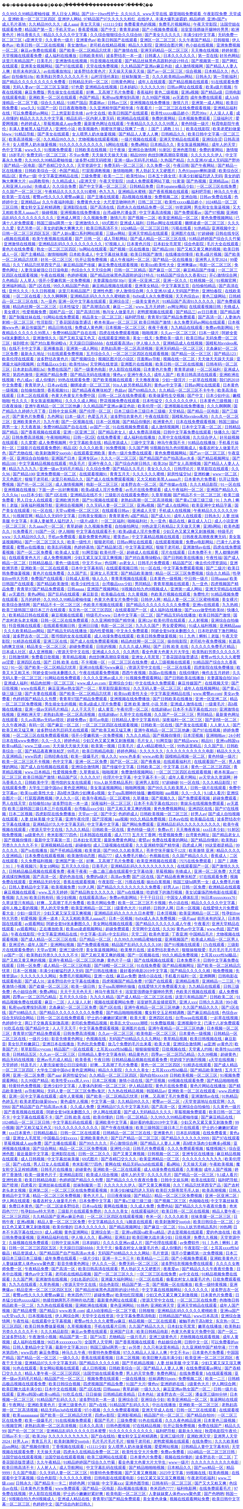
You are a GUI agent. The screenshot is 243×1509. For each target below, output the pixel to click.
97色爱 (77, 87)
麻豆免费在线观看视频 (118, 265)
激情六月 (181, 103)
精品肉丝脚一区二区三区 (35, 307)
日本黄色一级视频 (166, 578)
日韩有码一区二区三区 (172, 1483)
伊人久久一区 (67, 798)
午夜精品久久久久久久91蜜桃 (71, 191)
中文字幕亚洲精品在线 (58, 176)
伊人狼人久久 (148, 343)
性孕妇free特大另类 (38, 1211)
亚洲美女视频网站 (37, 66)
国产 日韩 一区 (88, 239)
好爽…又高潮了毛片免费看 (110, 92)
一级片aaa (186, 918)
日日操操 (93, 1394)
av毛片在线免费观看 (143, 490)
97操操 (94, 1483)
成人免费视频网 (52, 442)
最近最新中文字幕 (33, 1154)
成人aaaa (70, 24)
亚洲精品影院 (71, 1175)
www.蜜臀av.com (207, 694)
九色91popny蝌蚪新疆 (197, 171)
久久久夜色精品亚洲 (183, 1420)
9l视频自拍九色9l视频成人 (173, 448)
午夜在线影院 (157, 416)
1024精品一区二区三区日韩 (145, 228)
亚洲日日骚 (88, 626)
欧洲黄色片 (163, 422)
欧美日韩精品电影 (98, 751)
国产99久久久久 (93, 1143)
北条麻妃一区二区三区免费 (73, 1007)
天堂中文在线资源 (98, 1316)
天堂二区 (139, 934)
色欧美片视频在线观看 (171, 594)
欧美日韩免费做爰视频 (157, 636)
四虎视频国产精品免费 (122, 981)
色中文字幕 (12, 150)
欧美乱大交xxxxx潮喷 (129, 1023)
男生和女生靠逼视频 (212, 207)
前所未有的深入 (27, 71)
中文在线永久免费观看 (155, 683)
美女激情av (77, 45)
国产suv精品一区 (209, 1467)
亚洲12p (145, 620)
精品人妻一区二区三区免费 (61, 1222)
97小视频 (92, 1410)
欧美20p (160, 463)
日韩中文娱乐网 (63, 411)
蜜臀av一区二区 (166, 1101)
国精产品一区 (61, 312)
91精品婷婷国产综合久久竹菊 (215, 239)
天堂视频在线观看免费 (22, 56)
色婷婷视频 (77, 275)
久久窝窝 (29, 442)
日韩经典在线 (56, 756)
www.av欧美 (153, 756)
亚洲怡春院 (212, 291)
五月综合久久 (98, 354)
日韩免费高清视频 (28, 437)
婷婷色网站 (127, 751)
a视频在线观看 (17, 239)
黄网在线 (113, 1164)
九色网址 (55, 416)
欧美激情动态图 (81, 856)
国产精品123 (225, 354)
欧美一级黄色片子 (41, 1175)
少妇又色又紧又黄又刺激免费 (207, 1122)
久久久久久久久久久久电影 (190, 751)
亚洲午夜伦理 (77, 819)
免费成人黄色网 (89, 327)
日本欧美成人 (81, 254)
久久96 (22, 897)
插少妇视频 (66, 897)
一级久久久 (69, 1358)
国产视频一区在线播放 (130, 249)
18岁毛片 (17, 155)
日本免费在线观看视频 (45, 856)
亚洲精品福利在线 (53, 1237)
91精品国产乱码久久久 (57, 1399)
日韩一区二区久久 (94, 1154)
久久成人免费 (82, 1107)
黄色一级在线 (67, 563)
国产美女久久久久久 (163, 35)
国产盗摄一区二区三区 (49, 986)
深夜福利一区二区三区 (182, 720)
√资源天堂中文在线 (72, 652)
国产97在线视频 (206, 730)
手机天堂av (65, 29)
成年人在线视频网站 (202, 688)
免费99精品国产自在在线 (75, 333)
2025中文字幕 (171, 1473)
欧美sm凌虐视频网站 (85, 929)
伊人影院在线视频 (125, 369)
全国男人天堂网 (98, 1342)
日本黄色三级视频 (216, 401)
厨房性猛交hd (179, 474)
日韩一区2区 (84, 437)
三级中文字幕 (142, 442)
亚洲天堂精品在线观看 (179, 139)
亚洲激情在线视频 (71, 61)
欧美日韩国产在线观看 (117, 40)
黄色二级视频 (166, 92)
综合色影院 (194, 244)
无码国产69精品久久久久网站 (135, 1039)
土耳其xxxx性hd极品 (219, 955)
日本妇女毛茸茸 (167, 244)
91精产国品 (77, 103)
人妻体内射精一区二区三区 (102, 1086)
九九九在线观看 (23, 1284)
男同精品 (143, 584)
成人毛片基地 (14, 24)
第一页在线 (208, 56)
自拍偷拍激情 (33, 390)
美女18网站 (49, 866)
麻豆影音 (90, 594)
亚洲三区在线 (55, 641)
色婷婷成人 (31, 124)
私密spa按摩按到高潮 (121, 97)
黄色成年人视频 (74, 1101)
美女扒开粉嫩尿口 (24, 1044)
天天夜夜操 (31, 427)
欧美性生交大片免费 (140, 1452)
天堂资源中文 (89, 165)
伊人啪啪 (66, 531)
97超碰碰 (206, 233)
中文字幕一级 (103, 1101)
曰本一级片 (209, 333)
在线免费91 (202, 1441)
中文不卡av (92, 563)
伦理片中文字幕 (117, 777)
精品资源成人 (116, 442)
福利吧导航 (201, 191)
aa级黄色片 (35, 835)
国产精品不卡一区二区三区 (197, 495)
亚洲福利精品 (14, 286)
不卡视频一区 (93, 662)
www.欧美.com (71, 1311)
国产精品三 (186, 312)
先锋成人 (42, 186)
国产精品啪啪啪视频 (124, 1012)
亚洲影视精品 (129, 1415)
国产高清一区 (210, 317)
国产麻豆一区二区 (165, 270)
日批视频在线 (174, 1049)
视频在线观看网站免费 (114, 1002)
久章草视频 (161, 495)
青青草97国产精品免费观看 (171, 317)
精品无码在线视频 (18, 1060)
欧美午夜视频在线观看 (52, 239)
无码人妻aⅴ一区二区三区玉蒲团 (41, 87)
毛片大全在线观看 (223, 244)
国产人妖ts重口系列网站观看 (78, 233)
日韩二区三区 (150, 202)
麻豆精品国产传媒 (79, 265)
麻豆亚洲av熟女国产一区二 (72, 688)
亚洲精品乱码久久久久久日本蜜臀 (124, 913)
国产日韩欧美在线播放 (183, 558)
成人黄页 (106, 709)
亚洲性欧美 (12, 1180)
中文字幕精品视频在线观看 (43, 463)
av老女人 (127, 563)
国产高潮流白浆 (96, 307)
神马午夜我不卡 (171, 442)
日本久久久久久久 (179, 56)
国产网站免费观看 (138, 824)
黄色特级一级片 (195, 124)
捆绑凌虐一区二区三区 (205, 223)
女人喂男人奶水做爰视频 (94, 134)
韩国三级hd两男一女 (55, 223)
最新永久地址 (33, 354)
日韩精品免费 (141, 186)
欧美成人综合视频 (102, 1175)
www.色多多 (130, 756)
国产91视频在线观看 (100, 500)
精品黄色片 (138, 1054)
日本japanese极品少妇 (175, 186)
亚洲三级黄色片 (163, 1337)
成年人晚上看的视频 (20, 908)
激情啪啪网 (123, 171)
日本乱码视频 (188, 1133)
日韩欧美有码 (91, 56)
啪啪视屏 (150, 333)
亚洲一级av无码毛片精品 (136, 160)
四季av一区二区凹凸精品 (35, 997)
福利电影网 (187, 1488)
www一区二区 (225, 474)
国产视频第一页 (205, 61)
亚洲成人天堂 (144, 510)
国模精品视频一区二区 (185, 756)
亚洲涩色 (17, 945)
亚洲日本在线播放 (58, 1044)
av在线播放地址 (57, 71)
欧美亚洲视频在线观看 (157, 861)
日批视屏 (183, 1237)
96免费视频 (116, 448)
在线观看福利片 (177, 761)
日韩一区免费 (194, 887)
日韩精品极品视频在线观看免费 (37, 871)
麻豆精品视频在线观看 (112, 286)
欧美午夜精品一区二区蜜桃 (106, 798)
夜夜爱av (171, 1269)
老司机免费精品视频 (89, 1023)
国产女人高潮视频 (185, 463)
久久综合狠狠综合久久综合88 (116, 35)
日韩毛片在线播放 (57, 1169)
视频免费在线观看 (103, 1379)
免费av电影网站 (219, 327)
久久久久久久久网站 (38, 976)
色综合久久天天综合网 (91, 270)
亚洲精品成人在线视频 (183, 343)
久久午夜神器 (14, 725)
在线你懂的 (189, 673)
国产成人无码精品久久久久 (148, 1112)
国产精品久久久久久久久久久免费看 (34, 82)
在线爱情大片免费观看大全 (162, 986)
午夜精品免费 (37, 1269)
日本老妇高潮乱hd (29, 369)
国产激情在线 (126, 50)
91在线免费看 (149, 965)
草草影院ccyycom (36, 1049)
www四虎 (33, 756)
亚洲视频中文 (224, 228)
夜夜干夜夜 (158, 327)
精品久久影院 (140, 45)
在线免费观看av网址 (204, 1368)
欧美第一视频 (103, 746)
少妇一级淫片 (174, 380)
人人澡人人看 (221, 113)
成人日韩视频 (33, 1159)
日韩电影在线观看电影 (114, 1478)
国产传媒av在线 (173, 484)
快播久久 (222, 432)
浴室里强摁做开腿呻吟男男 (205, 29)
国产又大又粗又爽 (210, 1483)
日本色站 (146, 1394)
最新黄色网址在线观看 (104, 124)
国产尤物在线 (21, 453)
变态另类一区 (29, 228)
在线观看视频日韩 (205, 307)
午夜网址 (17, 1405)
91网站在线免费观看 (61, 317)
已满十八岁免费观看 (222, 1023)
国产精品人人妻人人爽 (139, 134)
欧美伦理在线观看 (18, 359)
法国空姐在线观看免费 (103, 1373)
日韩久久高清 (211, 1002)
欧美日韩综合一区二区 (213, 1222)
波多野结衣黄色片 (90, 71)
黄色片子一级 (119, 960)
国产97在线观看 (69, 66)
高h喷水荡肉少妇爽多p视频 (81, 793)
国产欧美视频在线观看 (113, 380)
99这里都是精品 (219, 845)
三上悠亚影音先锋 (67, 113)
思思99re (199, 113)
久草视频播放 (79, 1326)
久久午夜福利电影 (58, 202)
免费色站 (165, 1206)
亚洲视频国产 (177, 939)
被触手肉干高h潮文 (196, 1321)
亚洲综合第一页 (105, 1232)
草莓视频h (165, 871)
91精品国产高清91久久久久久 (188, 301)
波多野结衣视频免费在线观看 (187, 1263)
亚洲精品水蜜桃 (132, 191)
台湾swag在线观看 (191, 1018)
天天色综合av (188, 296)
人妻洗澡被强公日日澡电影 (45, 270)
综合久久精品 (53, 103)
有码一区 (37, 725)
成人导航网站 (116, 239)
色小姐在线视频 (199, 45)
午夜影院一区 (110, 882)
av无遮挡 (180, 97)
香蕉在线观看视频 (79, 882)
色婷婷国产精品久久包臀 (35, 699)
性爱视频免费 (34, 312)
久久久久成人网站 (81, 401)
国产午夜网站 (203, 165)
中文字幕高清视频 (155, 212)
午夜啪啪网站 (58, 437)
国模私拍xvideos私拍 (190, 416)
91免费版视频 (163, 1023)
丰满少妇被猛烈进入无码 (200, 176)
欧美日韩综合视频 (65, 1384)
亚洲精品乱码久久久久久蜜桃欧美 (100, 296)
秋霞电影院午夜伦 (221, 1431)
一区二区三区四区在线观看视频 (141, 354)
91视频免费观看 (58, 150)
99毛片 (73, 751)
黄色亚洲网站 (76, 1232)
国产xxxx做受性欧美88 (204, 610)
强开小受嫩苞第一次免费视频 (64, 280)
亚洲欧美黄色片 (27, 422)
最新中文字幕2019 (71, 1347)
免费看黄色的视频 (140, 24)
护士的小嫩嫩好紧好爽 (107, 1018)
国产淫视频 (102, 819)
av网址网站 (177, 307)
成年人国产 (164, 375)
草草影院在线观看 (213, 469)
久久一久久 (51, 741)
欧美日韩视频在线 (206, 1039)
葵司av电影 (99, 720)
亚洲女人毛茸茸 (104, 573)
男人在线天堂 (14, 803)
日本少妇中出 (218, 395)
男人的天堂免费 (55, 908)
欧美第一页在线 (16, 197)
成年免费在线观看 (206, 97)
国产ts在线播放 (34, 850)
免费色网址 (167, 1373)
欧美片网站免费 (101, 903)
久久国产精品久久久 (190, 856)
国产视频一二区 (142, 218)
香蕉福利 (145, 92)
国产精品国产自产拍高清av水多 (167, 458)
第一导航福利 (225, 76)
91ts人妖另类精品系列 (132, 385)
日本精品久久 (216, 71)
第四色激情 (23, 375)
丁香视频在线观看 (68, 1447)
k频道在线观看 (139, 1222)
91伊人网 (86, 887)
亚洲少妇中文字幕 (59, 1086)
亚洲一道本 (48, 918)
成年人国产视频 (218, 1169)
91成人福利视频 (203, 626)
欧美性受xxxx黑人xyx (70, 1080)
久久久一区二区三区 (119, 458)
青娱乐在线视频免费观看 (202, 803)
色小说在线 (179, 903)
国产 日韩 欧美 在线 (171, 646)
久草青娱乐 (89, 772)
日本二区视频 (21, 814)
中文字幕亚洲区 (139, 547)
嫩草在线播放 (210, 1326)
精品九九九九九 (23, 469)
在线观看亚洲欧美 (114, 338)
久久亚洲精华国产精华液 (111, 108)
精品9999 (138, 155)
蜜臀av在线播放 (31, 547)
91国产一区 (47, 108)
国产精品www (186, 741)
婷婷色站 (72, 741)
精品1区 (9, 176)
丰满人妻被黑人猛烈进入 (31, 129)
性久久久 (20, 401)
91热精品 (202, 228)
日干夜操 (117, 150)
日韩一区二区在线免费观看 (122, 395)
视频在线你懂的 (179, 1457)
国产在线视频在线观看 (154, 960)
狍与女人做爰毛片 (119, 312)
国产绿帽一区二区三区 (114, 965)
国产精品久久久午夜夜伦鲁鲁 (132, 1180)
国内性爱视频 (102, 631)
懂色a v (119, 375)
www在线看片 (33, 688)
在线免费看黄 (109, 437)
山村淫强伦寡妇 (105, 76)
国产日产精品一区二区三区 (135, 1138)
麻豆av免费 (126, 976)
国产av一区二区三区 (165, 71)
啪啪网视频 (135, 788)
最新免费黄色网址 (94, 537)
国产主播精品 (33, 254)
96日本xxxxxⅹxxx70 (218, 897)
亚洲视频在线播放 (20, 490)
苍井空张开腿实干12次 (166, 850)
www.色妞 (216, 929)
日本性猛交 (69, 307)
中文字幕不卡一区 (150, 777)
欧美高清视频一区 (25, 139)
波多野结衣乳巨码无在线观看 (63, 730)
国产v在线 (22, 1164)
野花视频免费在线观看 (120, 401)
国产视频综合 (83, 359)
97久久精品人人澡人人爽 (145, 1352)
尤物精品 (117, 1337)
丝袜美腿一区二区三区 (211, 1216)
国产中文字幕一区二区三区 (103, 186)
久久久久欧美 (91, 448)
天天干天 (104, 1248)
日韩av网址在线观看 (185, 87)
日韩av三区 (118, 103)
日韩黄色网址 (123, 82)
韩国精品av (156, 1091)
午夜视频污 (27, 866)
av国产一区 (100, 427)
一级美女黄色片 (146, 301)
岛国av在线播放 (163, 673)
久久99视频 (207, 1054)
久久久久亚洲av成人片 (103, 678)
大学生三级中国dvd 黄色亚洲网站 (58, 788)
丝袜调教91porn (162, 1379)
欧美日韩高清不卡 (102, 228)
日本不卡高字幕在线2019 (195, 709)
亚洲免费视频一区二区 (56, 474)
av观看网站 (34, 924)
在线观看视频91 (93, 474)
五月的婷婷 (31, 599)
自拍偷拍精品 (204, 286)
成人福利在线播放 (61, 56)
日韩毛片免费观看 (154, 563)
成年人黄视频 (71, 1096)
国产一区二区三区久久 (45, 542)
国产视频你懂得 (167, 735)
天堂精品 (177, 411)
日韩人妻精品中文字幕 (29, 887)
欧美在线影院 (198, 129)
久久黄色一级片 (59, 40)
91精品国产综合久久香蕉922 (182, 275)
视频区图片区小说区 (116, 359)
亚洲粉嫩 (202, 474)
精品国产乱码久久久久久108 (137, 945)
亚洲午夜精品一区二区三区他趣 (53, 406)
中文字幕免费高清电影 (136, 1316)
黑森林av (97, 103)
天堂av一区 (88, 814)
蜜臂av (144, 840)
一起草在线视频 (203, 380)
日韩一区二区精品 (130, 270)
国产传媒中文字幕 (118, 767)
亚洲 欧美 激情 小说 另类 (146, 704)
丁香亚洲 (179, 934)
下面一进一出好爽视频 (58, 490)
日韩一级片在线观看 (208, 788)
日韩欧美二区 (149, 767)
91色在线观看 (25, 1368)
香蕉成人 (219, 856)
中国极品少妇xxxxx (60, 1138)
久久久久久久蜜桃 (148, 474)
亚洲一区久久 (175, 280)
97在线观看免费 (213, 877)
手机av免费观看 (62, 537)
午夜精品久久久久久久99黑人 (152, 124)
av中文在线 (96, 113)
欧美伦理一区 (150, 406)
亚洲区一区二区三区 (158, 40)
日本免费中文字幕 (95, 1201)
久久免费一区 (158, 165)
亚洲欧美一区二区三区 (199, 1405)
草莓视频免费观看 (190, 1112)
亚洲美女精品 (147, 286)
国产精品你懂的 (136, 422)
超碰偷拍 (83, 845)
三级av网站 (116, 233)
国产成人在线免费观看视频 (110, 479)
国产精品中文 (37, 1028)
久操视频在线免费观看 (29, 1243)
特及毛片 (77, 463)
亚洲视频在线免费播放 (150, 103)
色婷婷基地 (84, 547)
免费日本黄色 (21, 1206)
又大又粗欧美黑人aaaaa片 (159, 479)
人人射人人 (220, 725)
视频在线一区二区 (179, 359)
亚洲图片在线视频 (137, 364)
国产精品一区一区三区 (191, 354)
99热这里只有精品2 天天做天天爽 (171, 526)
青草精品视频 (74, 657)
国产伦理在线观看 (161, 1243)
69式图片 (110, 223)
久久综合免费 (64, 186)
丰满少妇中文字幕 (199, 35)
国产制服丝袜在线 (25, 317)
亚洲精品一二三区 (218, 981)
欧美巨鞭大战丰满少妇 (152, 1237)
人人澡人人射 (79, 1002)
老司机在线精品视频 (108, 45)
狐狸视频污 (216, 1148)
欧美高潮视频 (214, 1190)
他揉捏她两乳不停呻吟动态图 (69, 1300)
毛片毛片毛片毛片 (225, 950)
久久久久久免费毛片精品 (213, 646)
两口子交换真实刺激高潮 (47, 1023)
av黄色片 (225, 1044)
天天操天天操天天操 (127, 71)
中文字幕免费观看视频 (183, 568)
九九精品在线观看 (187, 327)
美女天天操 (90, 24)
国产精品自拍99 (200, 1415)
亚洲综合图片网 (169, 45)
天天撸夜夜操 (147, 380)
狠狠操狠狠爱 (194, 950)
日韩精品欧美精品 (119, 1394)
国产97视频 (214, 212)
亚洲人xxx (188, 1002)
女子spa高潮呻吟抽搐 (127, 793)
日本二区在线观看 (33, 395)
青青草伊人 (35, 385)
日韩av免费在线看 (216, 197)
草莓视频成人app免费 (62, 124)
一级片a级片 (87, 521)
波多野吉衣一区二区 (139, 484)
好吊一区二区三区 (57, 259)
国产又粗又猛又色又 (77, 338)
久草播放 (141, 798)
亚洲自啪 (189, 197)
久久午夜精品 (49, 1462)
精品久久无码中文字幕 (55, 516)
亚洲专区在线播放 (198, 1154)
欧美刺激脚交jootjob (53, 453)
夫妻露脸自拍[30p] (110, 280)
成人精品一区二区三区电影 (67, 965)
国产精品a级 (212, 92)
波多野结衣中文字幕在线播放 (73, 981)
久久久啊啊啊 (55, 296)
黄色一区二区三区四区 (211, 767)
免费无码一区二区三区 (46, 155)
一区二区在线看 (27, 296)
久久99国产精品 (35, 1080)
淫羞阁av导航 (149, 359)
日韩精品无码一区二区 (88, 82)
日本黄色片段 (139, 244)
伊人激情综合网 (130, 291)
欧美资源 (93, 850)
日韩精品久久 (173, 134)
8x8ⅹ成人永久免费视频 (153, 296)
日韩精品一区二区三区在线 (127, 1133)
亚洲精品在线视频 (101, 87)
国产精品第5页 (110, 547)
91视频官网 (226, 280)
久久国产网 (138, 448)
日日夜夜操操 (119, 1196)
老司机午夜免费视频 (208, 641)
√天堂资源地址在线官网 (204, 1101)
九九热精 (230, 605)
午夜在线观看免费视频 (99, 673)
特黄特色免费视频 (25, 1086)
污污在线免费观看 (195, 861)
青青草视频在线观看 (129, 578)
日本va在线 (92, 1206)
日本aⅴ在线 (57, 385)
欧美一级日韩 (83, 986)
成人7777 (122, 835)
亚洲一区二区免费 (91, 761)
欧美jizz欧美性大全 (158, 265)
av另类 (135, 1347)
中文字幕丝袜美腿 (112, 254)
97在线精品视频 (147, 1426)
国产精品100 (163, 249)
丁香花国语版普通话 (73, 322)
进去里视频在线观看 (185, 1232)
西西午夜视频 (134, 673)
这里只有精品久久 (67, 479)
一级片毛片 (136, 1337)
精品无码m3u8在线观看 (143, 1164)
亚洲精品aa (219, 181)
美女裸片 (12, 312)
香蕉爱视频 (88, 29)
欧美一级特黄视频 (211, 1284)
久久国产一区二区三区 (22, 191)
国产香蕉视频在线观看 (169, 191)
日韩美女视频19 (92, 516)
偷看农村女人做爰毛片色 (55, 1201)
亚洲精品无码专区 (45, 882)
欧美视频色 (88, 129)
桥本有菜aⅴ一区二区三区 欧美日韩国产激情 (133, 322)
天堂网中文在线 (146, 929)
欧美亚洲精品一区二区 (178, 218)
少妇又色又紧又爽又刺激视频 (189, 531)
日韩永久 (203, 76)
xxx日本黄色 (20, 1133)
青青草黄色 (119, 516)
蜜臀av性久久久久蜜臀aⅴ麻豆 (59, 197)
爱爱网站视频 (166, 1447)
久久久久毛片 (159, 1175)
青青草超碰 (129, 29)
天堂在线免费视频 (102, 66)
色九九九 (107, 191)
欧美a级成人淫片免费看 (102, 490)
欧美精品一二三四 (153, 1258)
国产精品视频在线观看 (189, 82)
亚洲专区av (88, 458)
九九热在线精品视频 (126, 1091)
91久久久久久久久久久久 (81, 144)
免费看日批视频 (45, 657)
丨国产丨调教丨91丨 (165, 129)
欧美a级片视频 (219, 87)
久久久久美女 (137, 1070)
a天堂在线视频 (222, 1060)
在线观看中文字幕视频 (51, 1321)
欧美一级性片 (79, 542)
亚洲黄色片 (163, 1133)
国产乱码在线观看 (64, 594)
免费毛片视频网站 (175, 24)
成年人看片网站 (182, 777)
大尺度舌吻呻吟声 (119, 202)
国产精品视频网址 (213, 458)
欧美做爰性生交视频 (167, 395)
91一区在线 (231, 484)
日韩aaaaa (219, 578)
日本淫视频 (193, 735)
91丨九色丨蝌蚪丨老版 (199, 636)
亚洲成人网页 (69, 218)
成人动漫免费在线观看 (114, 636)
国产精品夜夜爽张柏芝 (92, 390)
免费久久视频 (206, 1237)
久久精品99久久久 (45, 24)
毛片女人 (145, 741)
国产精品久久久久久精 (190, 971)
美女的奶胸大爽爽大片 (63, 228)
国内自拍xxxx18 (154, 1075)
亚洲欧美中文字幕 (111, 1122)
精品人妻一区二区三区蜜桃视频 (191, 599)
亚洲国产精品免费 (51, 375)
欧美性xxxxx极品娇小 (170, 113)
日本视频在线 (40, 1316)
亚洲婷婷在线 (172, 1384)
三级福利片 (223, 118)
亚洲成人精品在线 (74, 1499)
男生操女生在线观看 (65, 92)
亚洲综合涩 (212, 139)
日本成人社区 (14, 652)
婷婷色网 (77, 1483)
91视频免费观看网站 (144, 678)
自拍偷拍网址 (127, 526)
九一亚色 (49, 301)
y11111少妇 (112, 24)
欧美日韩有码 (41, 897)
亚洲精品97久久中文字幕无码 (59, 824)
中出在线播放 (164, 1405)
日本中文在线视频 (61, 1389)
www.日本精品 (38, 772)
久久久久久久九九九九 (202, 1159)
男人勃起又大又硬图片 (155, 171)
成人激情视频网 (189, 66)
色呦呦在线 (199, 1201)
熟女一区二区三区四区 (57, 249)
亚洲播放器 (53, 348)
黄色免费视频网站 (217, 218)
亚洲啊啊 (207, 976)
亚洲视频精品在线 (57, 845)
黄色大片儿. (94, 1196)
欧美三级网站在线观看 (107, 1457)
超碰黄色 (228, 1054)
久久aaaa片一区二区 (46, 526)
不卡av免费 (79, 155)
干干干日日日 (152, 897)
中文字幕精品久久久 (106, 1222)
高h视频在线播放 (137, 197)
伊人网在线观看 (107, 1112)
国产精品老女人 (112, 432)
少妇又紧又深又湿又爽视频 (98, 558)
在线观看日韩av (116, 510)
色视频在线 (159, 856)
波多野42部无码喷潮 (93, 160)
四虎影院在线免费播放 (214, 667)
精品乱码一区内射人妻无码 (90, 118)
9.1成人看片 (214, 793)
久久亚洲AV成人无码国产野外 (213, 160)
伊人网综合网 (67, 1316)
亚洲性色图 (103, 291)
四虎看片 (29, 1185)
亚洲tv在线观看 (206, 605)
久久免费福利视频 (37, 861)
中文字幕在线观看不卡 (96, 531)
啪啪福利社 (137, 521)
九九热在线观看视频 (55, 1305)
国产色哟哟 (214, 1494)
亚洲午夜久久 (139, 375)
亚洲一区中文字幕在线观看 (82, 301)
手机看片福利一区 (181, 976)
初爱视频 (29, 918)
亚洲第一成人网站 (207, 103)
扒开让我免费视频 (91, 259)
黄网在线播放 (116, 1206)
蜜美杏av (121, 537)
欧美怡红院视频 (129, 1295)
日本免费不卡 (200, 552)
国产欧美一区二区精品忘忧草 (85, 50)
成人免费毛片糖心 (131, 856)
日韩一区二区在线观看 (80, 1133)
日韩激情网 (19, 657)
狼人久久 (100, 578)
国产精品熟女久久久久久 (92, 892)
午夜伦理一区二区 (133, 709)
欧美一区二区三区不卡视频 (26, 761)
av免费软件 (190, 1243)
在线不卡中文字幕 (25, 348)
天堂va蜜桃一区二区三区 (77, 510)
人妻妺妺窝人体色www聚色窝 (29, 1263)
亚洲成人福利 (132, 223)
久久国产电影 (25, 1473)
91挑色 (143, 1305)
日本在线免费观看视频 (196, 422)
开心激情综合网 (223, 275)
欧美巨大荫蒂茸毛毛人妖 (178, 1190)
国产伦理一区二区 (95, 411)
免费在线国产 (59, 369)
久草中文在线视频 (174, 437)
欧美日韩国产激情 (146, 254)
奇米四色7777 (79, 1295)
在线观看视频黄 (169, 542)
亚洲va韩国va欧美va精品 (144, 1232)
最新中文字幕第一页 (52, 840)
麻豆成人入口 (200, 521)
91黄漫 (178, 181)
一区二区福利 (209, 369)
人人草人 (28, 280)
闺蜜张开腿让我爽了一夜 (123, 129)
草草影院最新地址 (114, 688)
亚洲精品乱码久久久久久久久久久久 (70, 244)
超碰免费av (77, 720)
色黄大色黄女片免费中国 (73, 395)
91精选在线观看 (27, 641)
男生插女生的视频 (61, 704)
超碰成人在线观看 (142, 552)
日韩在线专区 (227, 233)
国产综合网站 (45, 1148)
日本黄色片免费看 (200, 479)
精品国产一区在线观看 (74, 1049)
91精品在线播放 (202, 442)
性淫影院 (45, 322)
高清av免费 (120, 877)
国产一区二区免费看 (35, 552)
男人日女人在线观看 (35, 500)
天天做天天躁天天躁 (216, 359)
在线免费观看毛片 (215, 1488)
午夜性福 (214, 558)
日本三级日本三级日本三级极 (140, 411)
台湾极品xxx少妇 (52, 364)
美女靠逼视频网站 (193, 144)
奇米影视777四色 (62, 835)
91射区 (165, 150)
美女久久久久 (159, 469)
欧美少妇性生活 (85, 584)
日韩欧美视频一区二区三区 (164, 814)
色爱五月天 (98, 416)
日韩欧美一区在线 (157, 725)
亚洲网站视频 (62, 945)
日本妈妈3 (129, 87)
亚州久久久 (19, 291)
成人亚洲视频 (41, 652)
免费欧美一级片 (169, 338)
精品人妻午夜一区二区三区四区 (53, 1373)
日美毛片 (45, 61)
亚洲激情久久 (87, 223)
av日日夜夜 (208, 312)
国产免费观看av (188, 212)
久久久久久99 (152, 87)
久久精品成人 (64, 181)
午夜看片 (144, 108)
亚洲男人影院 (147, 782)
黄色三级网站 (214, 296)
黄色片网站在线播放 (208, 1086)
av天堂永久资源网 (215, 777)
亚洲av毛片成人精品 (55, 1060)
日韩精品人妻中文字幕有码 (136, 720)
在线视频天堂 (217, 683)
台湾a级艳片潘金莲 (120, 212)
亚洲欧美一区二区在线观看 (53, 97)
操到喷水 (21, 343)
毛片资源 (160, 1253)
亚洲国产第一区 (69, 861)
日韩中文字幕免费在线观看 (187, 432)
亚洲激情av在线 (197, 547)
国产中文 (109, 29)
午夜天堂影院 (205, 24)
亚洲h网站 (212, 526)
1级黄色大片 (125, 908)
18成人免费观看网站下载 (148, 181)
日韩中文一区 (196, 1342)
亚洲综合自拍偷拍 (33, 458)
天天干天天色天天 (76, 992)
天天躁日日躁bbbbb (86, 343)
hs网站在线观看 (93, 249)
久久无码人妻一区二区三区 (110, 505)
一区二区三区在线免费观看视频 (183, 108)
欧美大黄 (138, 1018)
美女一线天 (143, 338)
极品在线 (177, 521)
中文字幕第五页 (175, 286)
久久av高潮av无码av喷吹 (43, 720)
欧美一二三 (114, 176)
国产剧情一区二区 (221, 720)
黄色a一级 (27, 176)
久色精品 (10, 280)
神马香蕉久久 (29, 35)
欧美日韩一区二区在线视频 (40, 45)
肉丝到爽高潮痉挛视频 (168, 155)
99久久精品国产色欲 (71, 286)
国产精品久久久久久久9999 (185, 1138)
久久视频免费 (95, 218)
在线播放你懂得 (179, 254)
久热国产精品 (172, 160)
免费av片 (166, 829)
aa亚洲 (209, 1044)
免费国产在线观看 (47, 578)
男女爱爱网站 (174, 626)
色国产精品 (89, 97)
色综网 (111, 563)
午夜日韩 (181, 165)
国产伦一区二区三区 (35, 484)
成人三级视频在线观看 (170, 662)
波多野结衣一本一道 (124, 56)
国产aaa (54, 1075)
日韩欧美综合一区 (41, 171)
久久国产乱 (77, 573)
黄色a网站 (36, 594)
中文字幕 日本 (176, 767)
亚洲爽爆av (187, 265)
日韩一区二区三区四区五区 (26, 233)
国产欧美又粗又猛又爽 (111, 730)
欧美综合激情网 (16, 605)
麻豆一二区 (123, 307)
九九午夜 (51, 422)
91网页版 (90, 552)
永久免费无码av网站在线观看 (200, 322)
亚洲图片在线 (183, 233)
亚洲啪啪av (216, 735)
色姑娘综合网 (170, 1342)
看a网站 (173, 1164)
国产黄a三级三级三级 (194, 500)
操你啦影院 (177, 641)
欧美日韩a (195, 338)
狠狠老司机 (104, 542)
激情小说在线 (150, 976)
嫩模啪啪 (155, 793)
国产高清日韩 (88, 312)
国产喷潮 (10, 1185)
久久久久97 (90, 777)
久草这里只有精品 (18, 903)
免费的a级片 (97, 877)
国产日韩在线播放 (101, 971)
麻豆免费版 (35, 92)
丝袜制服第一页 (136, 76)
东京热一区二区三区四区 (90, 610)
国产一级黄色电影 (90, 369)
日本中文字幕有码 (87, 568)
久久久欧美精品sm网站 (173, 76)
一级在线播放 (134, 1379)
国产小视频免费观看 (160, 29)
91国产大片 (136, 1384)
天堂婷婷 (10, 1065)
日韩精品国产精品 (175, 1316)
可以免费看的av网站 (31, 113)
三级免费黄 (91, 176)
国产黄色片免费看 (28, 416)
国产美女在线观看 (53, 134)
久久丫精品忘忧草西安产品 (37, 265)
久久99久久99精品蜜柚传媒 (49, 160)
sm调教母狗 (39, 181)
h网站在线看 (117, 144)
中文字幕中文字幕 (103, 824)
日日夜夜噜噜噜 (73, 108)
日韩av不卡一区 (16, 1436)
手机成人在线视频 (175, 510)
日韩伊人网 (151, 599)
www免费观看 (68, 1488)
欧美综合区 (229, 171)
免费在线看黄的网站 (170, 840)
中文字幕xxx (112, 1483)
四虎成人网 (192, 845)
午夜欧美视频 (221, 1164)
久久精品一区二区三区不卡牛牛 (187, 390)
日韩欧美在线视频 (91, 150)
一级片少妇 (39, 1039)
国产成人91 (161, 516)
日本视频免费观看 (194, 118)
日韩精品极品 (41, 563)
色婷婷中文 (12, 1023)
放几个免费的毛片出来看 (130, 1044)
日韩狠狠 (221, 40)
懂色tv (153, 1384)
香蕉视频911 (58, 390)
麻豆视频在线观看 (67, 615)
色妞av (120, 390)
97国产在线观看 (159, 981)
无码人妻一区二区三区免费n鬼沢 (76, 1091)
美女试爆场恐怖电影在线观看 (211, 892)
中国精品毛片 (201, 934)
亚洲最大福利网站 (117, 1279)
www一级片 (179, 1462)
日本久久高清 (91, 1426)
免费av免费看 (173, 1452)
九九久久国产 (147, 626)
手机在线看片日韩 (110, 1326)
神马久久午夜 (226, 191)
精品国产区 (183, 563)
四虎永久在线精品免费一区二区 (145, 207)
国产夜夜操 (151, 761)
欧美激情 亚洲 (202, 850)
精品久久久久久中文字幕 (65, 35)
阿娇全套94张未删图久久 (173, 631)
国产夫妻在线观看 (41, 694)
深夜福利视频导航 (37, 505)
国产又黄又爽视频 (129, 1154)
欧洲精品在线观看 (133, 118)
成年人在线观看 (152, 82)
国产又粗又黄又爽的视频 (199, 249)
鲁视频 (8, 897)
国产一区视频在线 (77, 422)
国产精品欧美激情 (137, 573)
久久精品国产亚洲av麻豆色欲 (147, 66)
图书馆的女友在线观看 (71, 636)
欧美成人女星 (67, 552)
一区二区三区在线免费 (216, 186)
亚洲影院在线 (75, 207)
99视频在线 (196, 1473)
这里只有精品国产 (18, 61)
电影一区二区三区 (215, 265)
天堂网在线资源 (104, 364)
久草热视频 (49, 1284)
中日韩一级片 (196, 578)
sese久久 (28, 108)
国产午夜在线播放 (117, 1128)
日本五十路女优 (162, 176)
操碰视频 (50, 212)
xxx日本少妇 (32, 495)
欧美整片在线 (133, 950)
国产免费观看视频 (194, 798)
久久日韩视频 (43, 291)
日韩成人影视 (77, 578)
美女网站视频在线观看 (113, 924)
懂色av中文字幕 (39, 1274)
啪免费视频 (12, 835)
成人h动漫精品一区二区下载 (111, 1311)
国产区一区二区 (124, 761)
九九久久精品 (138, 735)
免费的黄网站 (164, 118)
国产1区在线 (40, 286)
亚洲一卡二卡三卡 (118, 1258)
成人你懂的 (45, 380)
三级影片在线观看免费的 (39, 448)
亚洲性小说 (65, 129)
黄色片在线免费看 (18, 249)
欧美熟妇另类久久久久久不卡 (62, 76)
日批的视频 (106, 646)
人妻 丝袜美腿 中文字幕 (42, 819)
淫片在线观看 (173, 552)
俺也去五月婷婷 (216, 673)
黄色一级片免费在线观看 (130, 453)
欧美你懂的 (103, 1117)
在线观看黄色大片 (25, 558)
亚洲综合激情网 (142, 150)
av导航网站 (35, 1091)
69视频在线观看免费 (186, 1080)
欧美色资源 (159, 934)
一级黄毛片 (215, 704)
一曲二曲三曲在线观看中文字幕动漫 (121, 871)
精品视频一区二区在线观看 (152, 1321)
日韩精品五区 (25, 1054)
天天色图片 (12, 479)
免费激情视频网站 (137, 772)
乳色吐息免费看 (91, 1044)
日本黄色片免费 (157, 369)
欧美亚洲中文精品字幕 (212, 505)
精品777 (105, 856)
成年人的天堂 (224, 144)
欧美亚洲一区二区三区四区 (209, 1358)
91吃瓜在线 (14, 1028)
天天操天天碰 (195, 1164)
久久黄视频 (138, 594)
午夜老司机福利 (201, 1478)
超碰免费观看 (81, 646)
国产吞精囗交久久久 (56, 165)
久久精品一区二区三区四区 (113, 1075)
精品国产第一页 (39, 29)
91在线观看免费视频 (65, 354)
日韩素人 (153, 56)
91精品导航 (24, 134)
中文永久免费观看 (132, 631)
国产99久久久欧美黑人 (168, 788)
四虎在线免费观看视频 (119, 333)
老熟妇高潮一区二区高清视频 (127, 348)
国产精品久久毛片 (129, 469)
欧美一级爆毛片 (85, 756)
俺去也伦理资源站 (211, 563)
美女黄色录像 (155, 1499)
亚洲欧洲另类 (67, 500)
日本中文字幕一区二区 (202, 427)
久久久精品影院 (204, 484)
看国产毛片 (104, 1420)
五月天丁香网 (144, 835)
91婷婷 (145, 908)
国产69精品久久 (142, 390)
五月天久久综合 (75, 866)
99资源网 (183, 207)
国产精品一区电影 (20, 165)
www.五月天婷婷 (150, 307)
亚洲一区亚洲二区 (144, 280)
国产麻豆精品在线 (203, 1012)
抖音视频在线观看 (106, 61)
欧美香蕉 (83, 1060)
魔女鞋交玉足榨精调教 (41, 207)
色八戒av (25, 380)
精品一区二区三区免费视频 (179, 573)
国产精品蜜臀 (25, 1311)
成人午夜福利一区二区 (130, 259)
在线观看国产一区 (131, 610)
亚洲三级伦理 (71, 950)
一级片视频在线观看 (139, 139)
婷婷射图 (230, 50)
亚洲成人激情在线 (186, 704)
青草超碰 (74, 526)
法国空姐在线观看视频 (22, 1457)
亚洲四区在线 (29, 662)
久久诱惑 (131, 652)
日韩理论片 (184, 469)
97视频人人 (115, 244)
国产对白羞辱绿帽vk (48, 343)
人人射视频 (198, 620)
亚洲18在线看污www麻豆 (102, 667)
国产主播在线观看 (103, 197)
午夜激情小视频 (43, 1337)
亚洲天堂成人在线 (158, 1410)
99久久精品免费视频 (148, 819)
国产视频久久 (163, 798)
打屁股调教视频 (96, 171)
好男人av (198, 814)
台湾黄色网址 (197, 835)
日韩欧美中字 (37, 782)
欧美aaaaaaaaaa (25, 1415)
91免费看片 (23, 531)
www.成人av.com (92, 683)
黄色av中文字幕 (168, 385)
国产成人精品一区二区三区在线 (158, 239)
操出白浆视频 (158, 882)
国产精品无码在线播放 (90, 375)
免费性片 (201, 594)
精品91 (207, 741)
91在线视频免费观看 (131, 427)
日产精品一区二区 (95, 939)
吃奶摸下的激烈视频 (164, 892)
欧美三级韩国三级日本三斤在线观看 (34, 610)
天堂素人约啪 (200, 1049)
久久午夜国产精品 (195, 40)
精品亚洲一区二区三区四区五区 (44, 1290)
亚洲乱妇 (122, 1237)
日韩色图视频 (118, 1426)
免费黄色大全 (89, 202)
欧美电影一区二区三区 (156, 1033)
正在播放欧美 (51, 929)
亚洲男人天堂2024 (211, 259)
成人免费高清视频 (145, 432)
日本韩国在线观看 (96, 835)
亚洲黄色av (86, 40)
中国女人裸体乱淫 (183, 897)
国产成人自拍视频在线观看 (45, 767)
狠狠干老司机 (37, 479)
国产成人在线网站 (173, 505)
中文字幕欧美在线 (85, 442)
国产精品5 (143, 1196)
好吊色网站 (230, 56)
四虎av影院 (105, 1415)
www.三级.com (37, 746)
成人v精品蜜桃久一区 (155, 746)
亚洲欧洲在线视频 (91, 1305)
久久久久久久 (151, 751)
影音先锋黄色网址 (67, 1039)
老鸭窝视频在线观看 (155, 312)
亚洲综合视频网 (69, 505)
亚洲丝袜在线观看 (54, 1185)
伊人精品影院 (141, 1086)
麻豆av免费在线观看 (39, 50)
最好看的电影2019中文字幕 (144, 971)
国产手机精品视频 (66, 850)
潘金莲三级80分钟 (211, 1394)
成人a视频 (53, 1232)
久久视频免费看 (98, 526)
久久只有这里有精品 (161, 1347)
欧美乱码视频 (59, 547)
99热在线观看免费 (74, 380)
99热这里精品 (189, 746)
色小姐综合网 (25, 992)
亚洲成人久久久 (106, 652)
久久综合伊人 (205, 437)
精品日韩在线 (60, 327)
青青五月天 (120, 474)
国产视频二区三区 (170, 1201)
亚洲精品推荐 (187, 981)
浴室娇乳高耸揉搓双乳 (157, 1002)
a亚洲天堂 (34, 40)
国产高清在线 (102, 207)
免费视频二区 (166, 197)
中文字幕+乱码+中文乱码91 (104, 934)
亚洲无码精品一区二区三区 (164, 50)
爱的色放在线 (71, 877)
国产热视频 (196, 181)
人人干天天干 (83, 709)
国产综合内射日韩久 (133, 463)
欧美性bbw (136, 176)
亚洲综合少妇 (121, 683)
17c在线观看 (214, 945)
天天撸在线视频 (205, 50)
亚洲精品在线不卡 (86, 495)
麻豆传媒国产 (33, 327)
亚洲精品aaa (230, 626)
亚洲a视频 (190, 92)
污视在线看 (181, 228)
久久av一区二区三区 (179, 333)
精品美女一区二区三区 (102, 317)
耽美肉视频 (219, 1473)
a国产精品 (139, 516)
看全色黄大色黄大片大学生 (166, 652)
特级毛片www (99, 615)
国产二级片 (216, 568)
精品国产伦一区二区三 (64, 1379)
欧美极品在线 (113, 594)
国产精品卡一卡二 (50, 1483)
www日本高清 (206, 1316)
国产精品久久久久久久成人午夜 (163, 924)
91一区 (17, 667)
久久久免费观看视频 (185, 1148)
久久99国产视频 (156, 97)
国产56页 (98, 1337)
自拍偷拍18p (22, 76)
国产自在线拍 (103, 1436)
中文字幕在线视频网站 (162, 1290)
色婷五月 (10, 1101)
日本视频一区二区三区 (125, 327)
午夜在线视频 (53, 275)
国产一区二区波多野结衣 (57, 1206)
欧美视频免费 (63, 887)
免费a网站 (139, 144)
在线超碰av (161, 709)
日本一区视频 (108, 422)
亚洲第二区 (39, 1190)
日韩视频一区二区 (163, 1154)
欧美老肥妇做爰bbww (39, 1101)
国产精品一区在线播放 (173, 259)
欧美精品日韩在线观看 (29, 615)
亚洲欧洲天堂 (29, 714)
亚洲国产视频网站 (103, 589)
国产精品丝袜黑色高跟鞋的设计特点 (157, 61)
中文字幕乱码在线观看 (73, 1122)
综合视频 (193, 71)
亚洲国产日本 (63, 458)
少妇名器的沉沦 (84, 1279)
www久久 (33, 150)
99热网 (226, 1227)
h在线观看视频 (219, 1373)
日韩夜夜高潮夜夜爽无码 (204, 537)
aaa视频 (172, 793)
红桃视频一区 (202, 280)
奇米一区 (154, 1216)
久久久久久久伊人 (207, 155)
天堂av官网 (47, 950)
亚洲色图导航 (185, 150)
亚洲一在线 (104, 976)
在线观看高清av (120, 343)
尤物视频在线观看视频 (98, 139)
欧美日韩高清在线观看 (197, 375)
